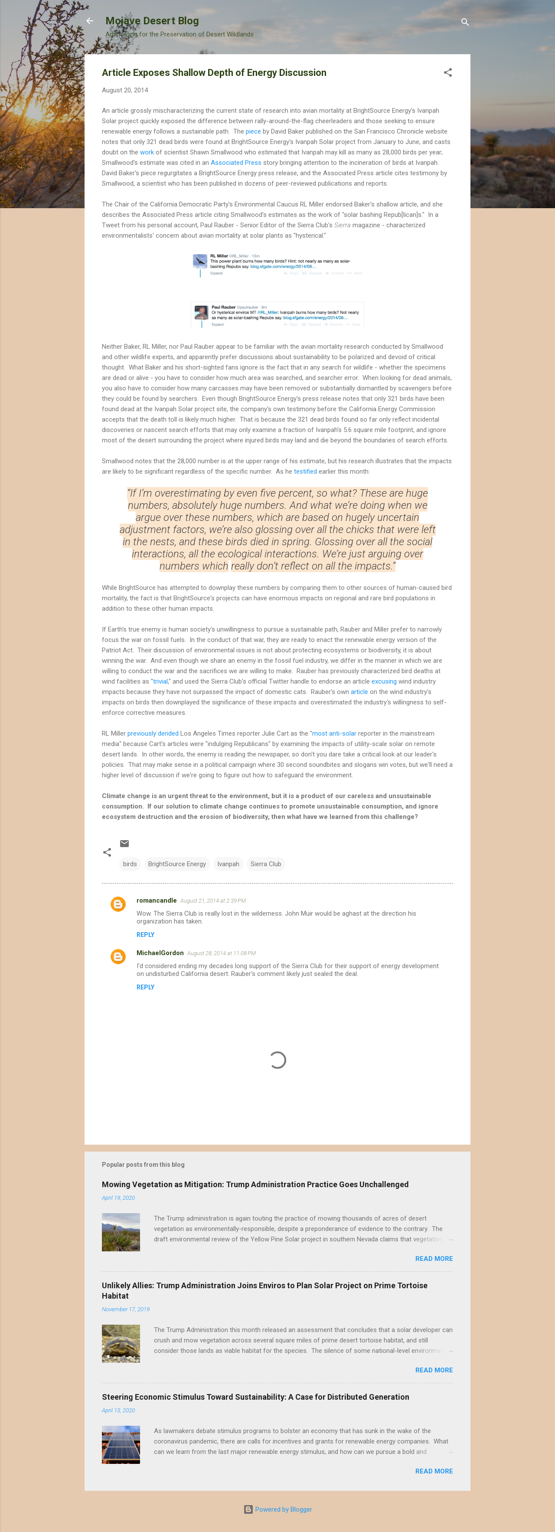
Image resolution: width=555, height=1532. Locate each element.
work (148, 152)
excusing (383, 681)
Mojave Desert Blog (152, 21)
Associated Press (236, 163)
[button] (448, 74)
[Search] (465, 23)
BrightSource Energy (177, 864)
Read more (434, 1259)
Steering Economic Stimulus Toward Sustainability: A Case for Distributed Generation (255, 1396)
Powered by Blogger (277, 1509)
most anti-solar (334, 733)
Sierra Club (266, 864)
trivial (160, 681)
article (359, 692)
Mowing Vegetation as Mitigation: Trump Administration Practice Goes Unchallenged (255, 1184)
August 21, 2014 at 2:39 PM (213, 900)
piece (253, 131)
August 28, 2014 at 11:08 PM (221, 953)
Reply (145, 934)
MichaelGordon (160, 953)
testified (305, 471)
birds (130, 864)
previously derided (153, 733)
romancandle (157, 900)
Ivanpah (228, 864)
